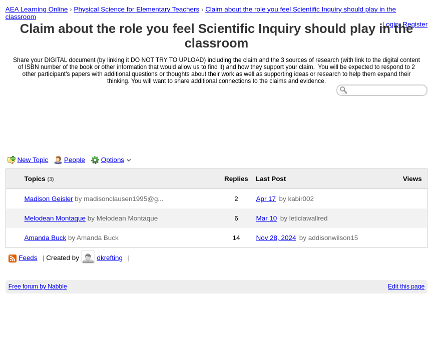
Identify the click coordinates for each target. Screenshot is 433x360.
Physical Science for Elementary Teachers (136, 9)
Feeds (28, 258)
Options (112, 160)
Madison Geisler (49, 198)
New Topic (33, 160)
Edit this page (406, 286)
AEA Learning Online (37, 9)
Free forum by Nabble (38, 286)
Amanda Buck (46, 238)
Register (414, 24)
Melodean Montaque (55, 218)
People (74, 160)
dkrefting (110, 258)
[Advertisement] (217, 123)
